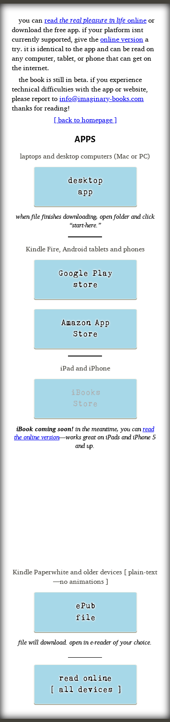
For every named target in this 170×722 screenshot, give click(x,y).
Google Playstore (85, 279)
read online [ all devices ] (85, 684)
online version (121, 39)
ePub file (86, 611)
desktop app (85, 186)
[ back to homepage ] (85, 120)
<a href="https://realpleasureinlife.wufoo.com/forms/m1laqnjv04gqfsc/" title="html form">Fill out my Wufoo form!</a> (85, 509)
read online (95, 20)
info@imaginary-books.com (101, 98)
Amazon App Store (85, 328)
